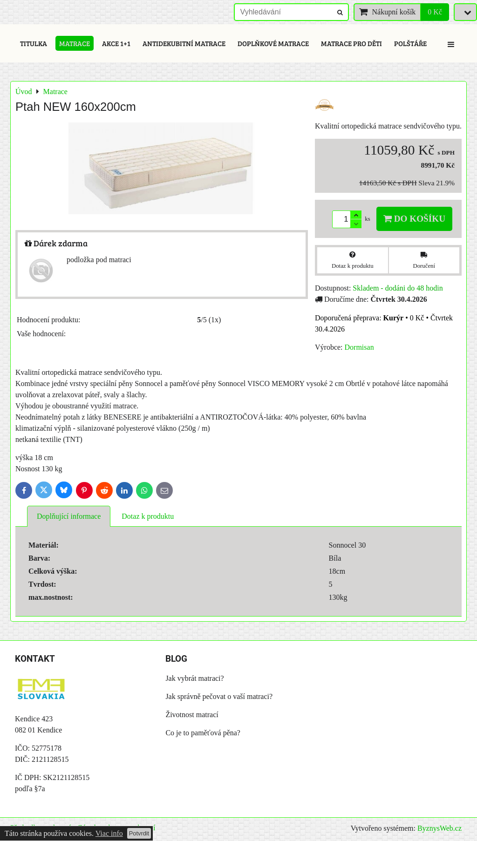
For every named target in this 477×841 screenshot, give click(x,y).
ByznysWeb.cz (439, 828)
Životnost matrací (191, 715)
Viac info (109, 833)
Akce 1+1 (116, 43)
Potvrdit (139, 833)
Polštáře (410, 43)
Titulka (33, 43)
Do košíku (414, 219)
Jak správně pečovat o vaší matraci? (219, 696)
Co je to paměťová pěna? (202, 733)
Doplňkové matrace (273, 43)
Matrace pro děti (351, 43)
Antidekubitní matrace (184, 43)
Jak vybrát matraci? (194, 678)
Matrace (74, 43)
